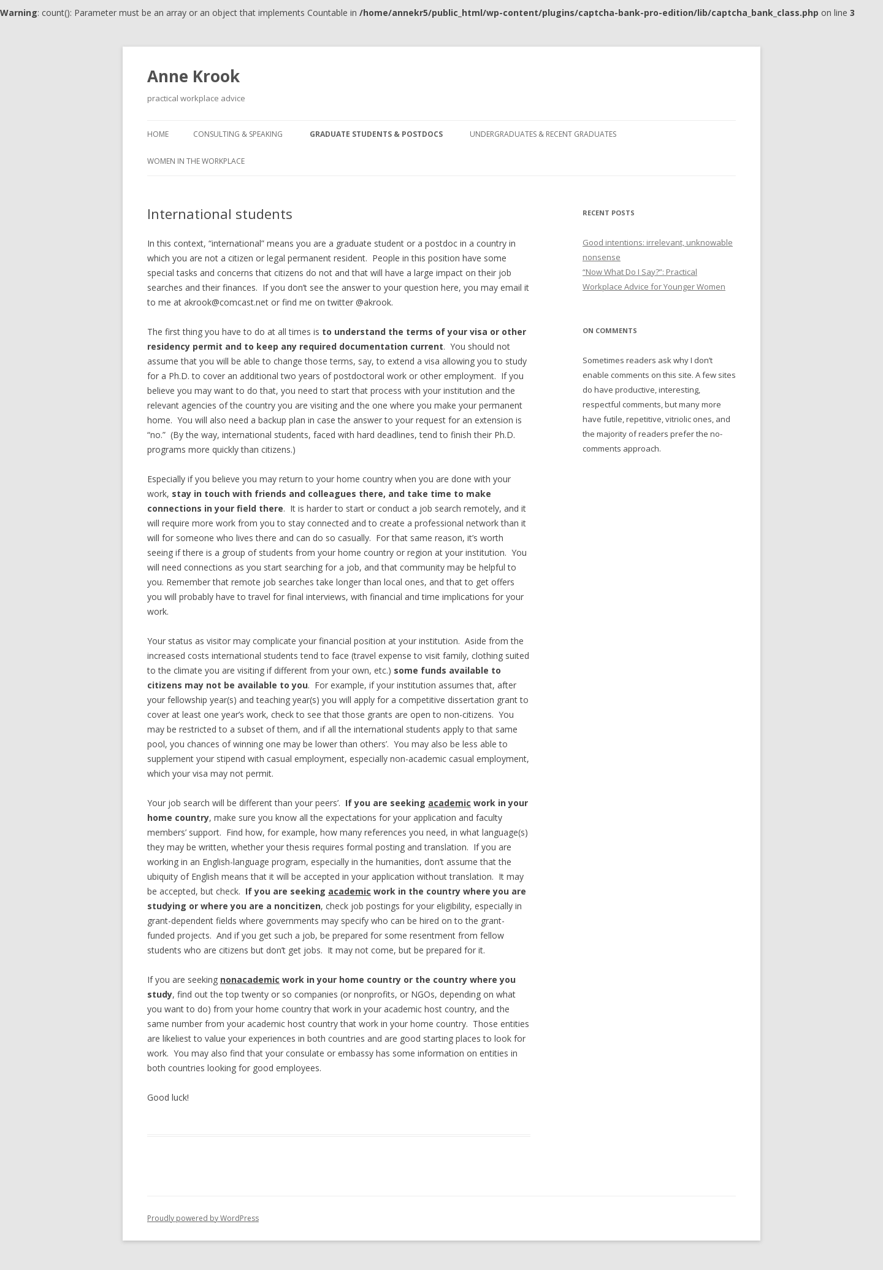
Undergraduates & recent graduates (543, 134)
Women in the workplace (196, 161)
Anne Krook (193, 76)
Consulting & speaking (238, 134)
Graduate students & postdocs (376, 134)
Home (158, 134)
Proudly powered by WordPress (203, 1218)
